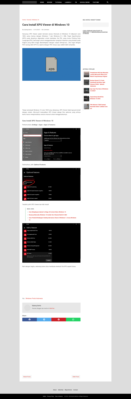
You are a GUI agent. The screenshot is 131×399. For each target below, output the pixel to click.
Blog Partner (68, 390)
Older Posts (76, 376)
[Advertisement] (66, 11)
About (55, 390)
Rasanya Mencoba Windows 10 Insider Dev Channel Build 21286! (48, 215)
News (42, 2)
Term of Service (59, 396)
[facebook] (29, 319)
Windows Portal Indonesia (34, 298)
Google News (85, 2)
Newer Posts (27, 376)
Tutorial (58, 2)
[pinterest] (58, 319)
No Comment (45, 29)
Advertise (60, 390)
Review (49, 2)
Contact (75, 390)
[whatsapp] (73, 319)
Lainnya (68, 2)
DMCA (44, 396)
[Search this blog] (108, 2)
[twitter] (44, 319)
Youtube (96, 2)
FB (76, 2)
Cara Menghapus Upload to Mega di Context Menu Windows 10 (47, 212)
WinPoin (52, 308)
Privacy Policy (50, 396)
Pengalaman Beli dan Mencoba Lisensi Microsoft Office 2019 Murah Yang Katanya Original (99, 74)
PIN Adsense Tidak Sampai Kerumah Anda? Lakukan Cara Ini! (99, 106)
